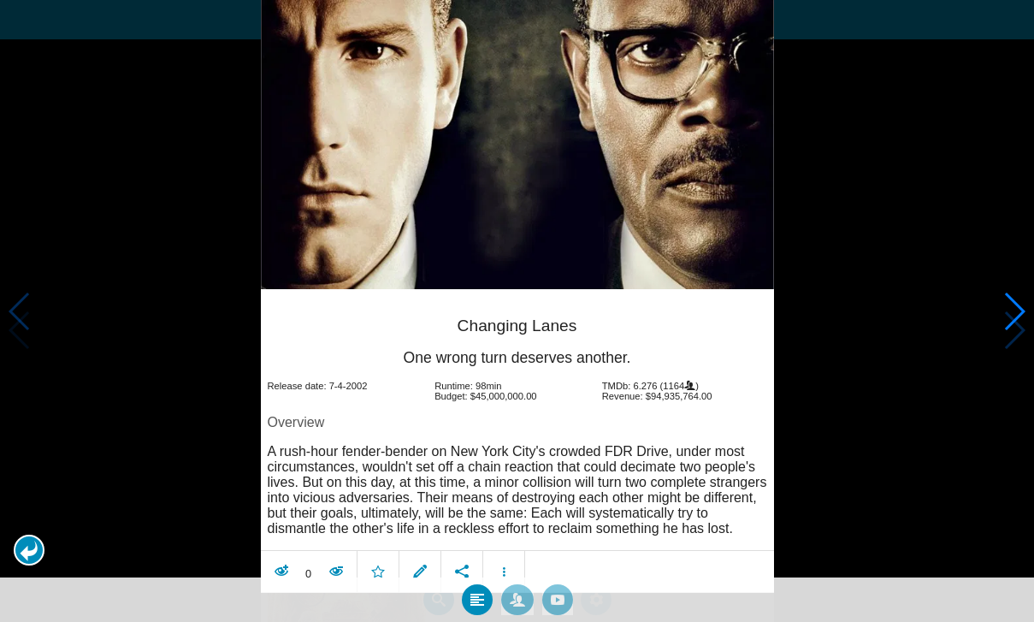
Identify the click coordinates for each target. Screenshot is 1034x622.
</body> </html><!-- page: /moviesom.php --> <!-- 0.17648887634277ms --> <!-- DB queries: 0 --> (517, 311)
